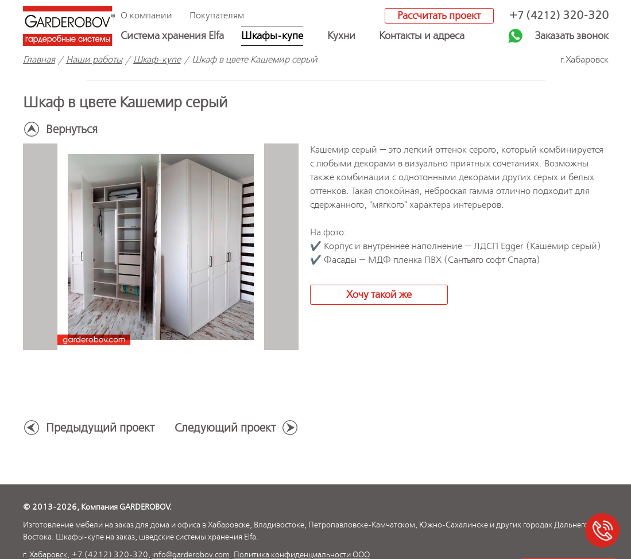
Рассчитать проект (439, 16)
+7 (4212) (559, 15)
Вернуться (72, 130)
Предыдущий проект (100, 428)
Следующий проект (225, 428)
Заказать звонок (572, 36)
